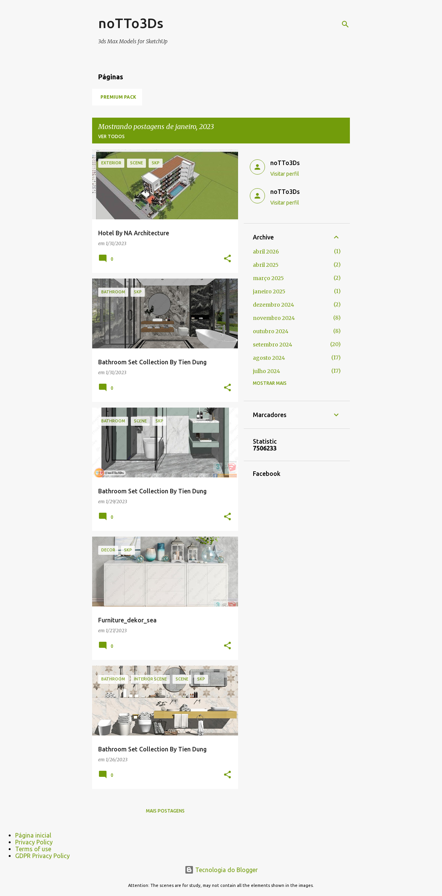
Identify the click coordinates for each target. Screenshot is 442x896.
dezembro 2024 (273, 304)
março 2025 (268, 278)
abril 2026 (266, 251)
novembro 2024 (274, 318)
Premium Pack (118, 96)
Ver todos (111, 136)
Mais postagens (165, 810)
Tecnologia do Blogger (221, 869)
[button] (227, 259)
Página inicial (33, 835)
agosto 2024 (269, 357)
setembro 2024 (272, 344)
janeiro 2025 (269, 291)
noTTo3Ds (130, 23)
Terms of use (33, 849)
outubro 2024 (270, 331)
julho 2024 (266, 371)
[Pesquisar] (345, 24)
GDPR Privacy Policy (42, 855)
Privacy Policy (34, 842)
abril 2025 (266, 264)
